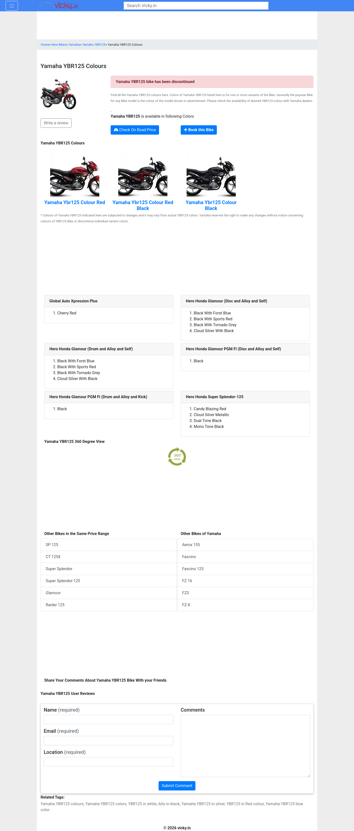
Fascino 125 (193, 568)
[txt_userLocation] (108, 761)
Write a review (56, 123)
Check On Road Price (135, 129)
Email (61, 731)
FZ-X (186, 605)
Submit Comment (177, 785)
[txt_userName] (108, 719)
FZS (185, 593)
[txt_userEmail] (108, 740)
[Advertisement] (177, 260)
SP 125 (52, 544)
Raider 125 (55, 605)
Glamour (53, 593)
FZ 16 (187, 580)
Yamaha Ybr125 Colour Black (211, 205)
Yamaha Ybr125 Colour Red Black (143, 205)
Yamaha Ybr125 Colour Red (74, 202)
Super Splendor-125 (63, 580)
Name (62, 710)
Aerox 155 (191, 544)
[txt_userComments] (245, 746)
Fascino (189, 556)
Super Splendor (59, 568)
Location (65, 752)
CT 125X (53, 556)
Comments (193, 710)
